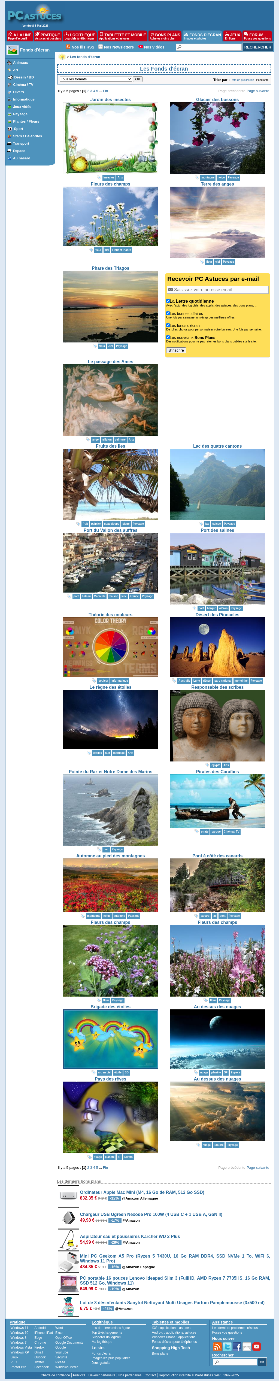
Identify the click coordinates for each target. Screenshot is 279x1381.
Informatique (24, 99)
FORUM (257, 36)
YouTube (61, 1352)
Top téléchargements (107, 1332)
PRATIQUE (48, 36)
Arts (120, 177)
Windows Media (66, 1367)
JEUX (232, 36)
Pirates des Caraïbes (217, 771)
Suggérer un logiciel (106, 1337)
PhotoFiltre (18, 1367)
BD (126, 1072)
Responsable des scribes (217, 687)
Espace (19, 151)
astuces (184, 1328)
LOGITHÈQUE (80, 36)
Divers (18, 92)
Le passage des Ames (110, 361)
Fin (105, 91)
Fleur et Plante (121, 249)
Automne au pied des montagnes (110, 856)
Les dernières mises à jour (111, 1328)
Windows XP (20, 1352)
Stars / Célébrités (27, 136)
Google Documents (69, 1342)
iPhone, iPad (43, 1333)
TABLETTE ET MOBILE (122, 36)
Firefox (39, 1347)
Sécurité (61, 1357)
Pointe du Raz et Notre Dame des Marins (110, 771)
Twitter (39, 1362)
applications (168, 1328)
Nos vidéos (154, 47)
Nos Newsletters (119, 47)
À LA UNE (19, 36)
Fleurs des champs (110, 184)
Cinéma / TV (23, 85)
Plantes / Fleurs (26, 121)
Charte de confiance (55, 1375)
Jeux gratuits (101, 1363)
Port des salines (217, 530)
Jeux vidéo (22, 107)
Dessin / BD (24, 77)
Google (60, 1347)
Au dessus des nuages (217, 1006)
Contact (150, 1375)
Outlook (40, 1357)
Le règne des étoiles (111, 687)
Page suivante (258, 91)
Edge (38, 1338)
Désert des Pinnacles (217, 614)
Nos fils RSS (83, 47)
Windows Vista (21, 1347)
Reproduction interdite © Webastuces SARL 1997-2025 (199, 1375)
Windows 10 (19, 1333)
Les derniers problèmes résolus (235, 1328)
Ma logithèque (102, 1342)
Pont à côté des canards (217, 856)
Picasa (60, 1362)
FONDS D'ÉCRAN (202, 36)
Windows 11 (19, 1328)
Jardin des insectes (110, 99)
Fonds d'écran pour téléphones (174, 1342)
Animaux (20, 62)
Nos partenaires (129, 1375)
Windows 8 (19, 1338)
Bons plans (160, 1353)
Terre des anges (217, 184)
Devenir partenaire (102, 1375)
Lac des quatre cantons (217, 446)
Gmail (38, 1352)
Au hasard (22, 158)
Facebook (41, 1367)
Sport (18, 129)
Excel (59, 1333)
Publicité (79, 1375)
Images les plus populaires (111, 1358)
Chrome (40, 1342)
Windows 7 (19, 1342)
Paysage (20, 114)
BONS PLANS (165, 36)
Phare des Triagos (110, 268)
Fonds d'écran (35, 50)
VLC (14, 1362)
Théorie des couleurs (110, 614)
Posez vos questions (227, 1332)
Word (59, 1328)
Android (40, 1328)
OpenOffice (63, 1338)
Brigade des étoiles (110, 1006)
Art (15, 70)
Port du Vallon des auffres (110, 530)
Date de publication (242, 79)
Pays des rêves (110, 1079)
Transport (21, 143)
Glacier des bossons (217, 99)
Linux (15, 1357)
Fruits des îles (110, 446)
